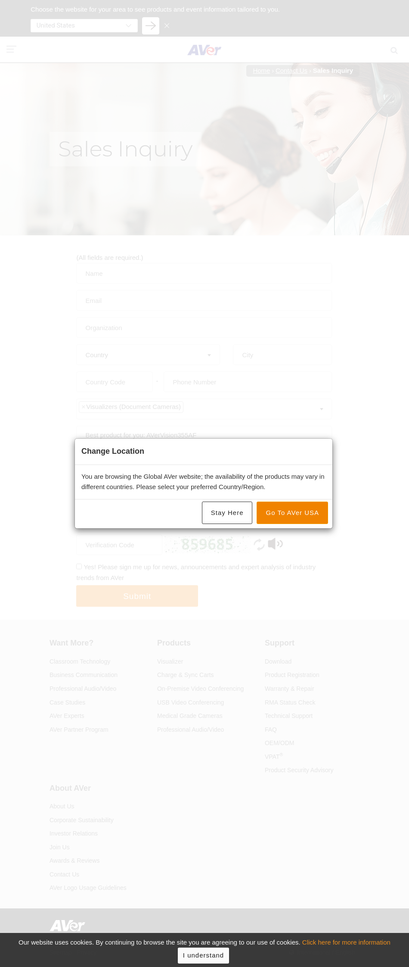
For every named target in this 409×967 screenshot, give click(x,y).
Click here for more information (346, 948)
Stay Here (227, 512)
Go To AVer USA (292, 512)
